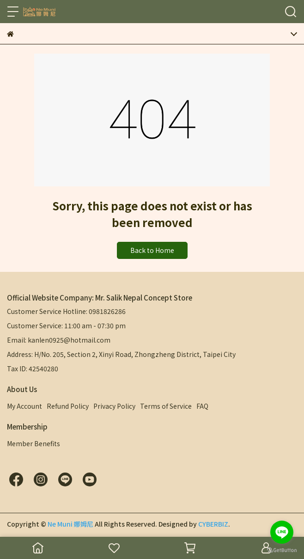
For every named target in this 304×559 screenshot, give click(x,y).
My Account (24, 406)
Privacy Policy (114, 406)
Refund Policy (68, 406)
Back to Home (152, 250)
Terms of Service (166, 406)
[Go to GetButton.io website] (282, 550)
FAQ (202, 406)
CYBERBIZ (213, 523)
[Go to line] (281, 532)
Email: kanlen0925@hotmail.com (58, 339)
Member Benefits (33, 443)
